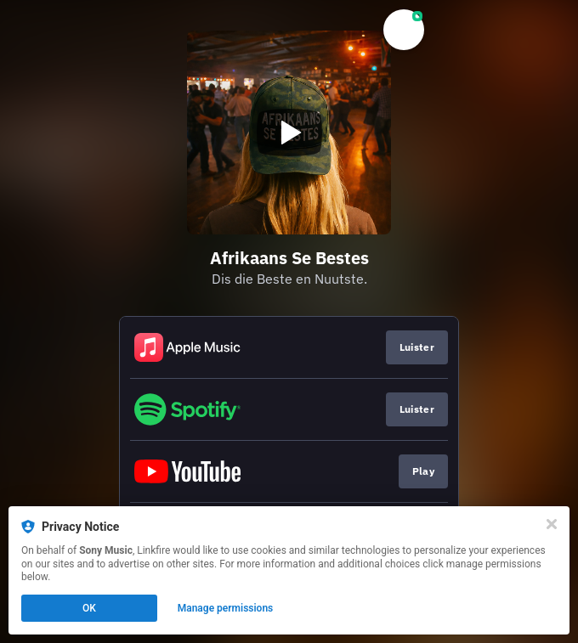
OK (89, 608)
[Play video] (289, 132)
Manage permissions (226, 608)
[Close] (551, 524)
